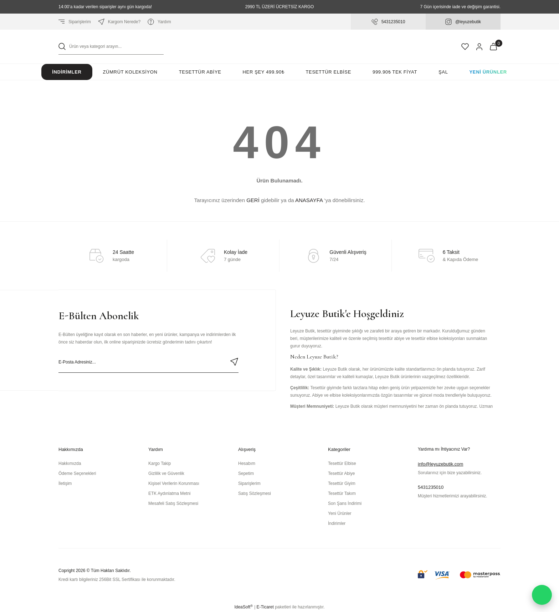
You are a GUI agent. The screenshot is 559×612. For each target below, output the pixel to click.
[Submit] (234, 361)
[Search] (111, 47)
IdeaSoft (243, 607)
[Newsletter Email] (148, 362)
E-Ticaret (265, 607)
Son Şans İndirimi (344, 503)
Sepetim (246, 473)
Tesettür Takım (342, 493)
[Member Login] (479, 47)
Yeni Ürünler (488, 72)
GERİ (253, 200)
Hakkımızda (69, 463)
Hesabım (246, 463)
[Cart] (493, 47)
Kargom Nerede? (119, 22)
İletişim (65, 483)
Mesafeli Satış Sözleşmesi (173, 503)
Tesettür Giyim (341, 483)
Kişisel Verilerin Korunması (173, 483)
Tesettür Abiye (341, 473)
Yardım (159, 22)
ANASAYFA (309, 200)
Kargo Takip (159, 463)
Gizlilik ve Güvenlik (166, 473)
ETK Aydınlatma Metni (169, 493)
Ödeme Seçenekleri (77, 473)
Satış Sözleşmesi (254, 493)
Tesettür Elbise (342, 463)
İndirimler (66, 72)
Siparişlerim (74, 21)
